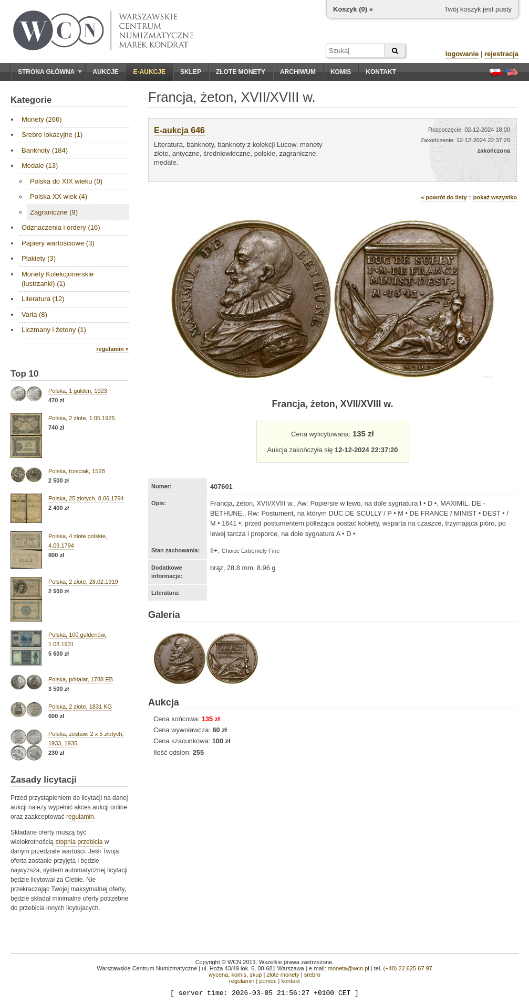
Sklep (190, 72)
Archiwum (298, 72)
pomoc (267, 981)
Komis (340, 72)
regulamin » (112, 349)
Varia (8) (34, 314)
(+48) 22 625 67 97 (407, 968)
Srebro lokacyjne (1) (52, 134)
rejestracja (501, 54)
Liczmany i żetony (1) (54, 330)
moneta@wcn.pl (348, 968)
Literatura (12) (43, 299)
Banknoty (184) (45, 150)
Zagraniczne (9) (54, 212)
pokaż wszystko (495, 197)
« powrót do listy (443, 197)
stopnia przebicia (78, 842)
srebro (312, 974)
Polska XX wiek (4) (58, 196)
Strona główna (50, 72)
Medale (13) (40, 165)
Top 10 (25, 374)
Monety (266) (42, 119)
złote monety (282, 974)
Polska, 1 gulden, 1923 (77, 391)
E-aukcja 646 (179, 130)
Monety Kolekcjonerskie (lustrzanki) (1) (58, 278)
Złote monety (240, 72)
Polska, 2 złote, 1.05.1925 (81, 418)
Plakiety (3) (39, 258)
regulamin (80, 816)
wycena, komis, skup (235, 974)
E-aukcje (149, 72)
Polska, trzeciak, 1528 (76, 471)
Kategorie (31, 100)
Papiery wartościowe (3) (58, 243)
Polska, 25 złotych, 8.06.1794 (86, 498)
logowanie (462, 54)
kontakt (290, 981)
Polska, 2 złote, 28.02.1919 (83, 582)
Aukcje (105, 72)
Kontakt (381, 72)
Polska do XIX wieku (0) (66, 181)
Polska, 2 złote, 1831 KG (80, 706)
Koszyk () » (353, 9)
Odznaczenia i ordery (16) (61, 227)
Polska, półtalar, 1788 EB (80, 679)
